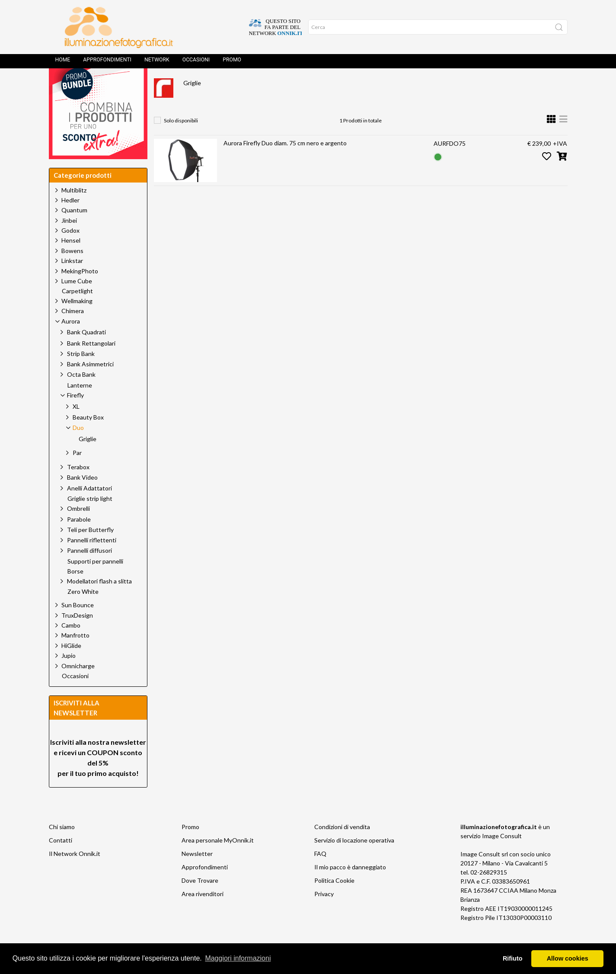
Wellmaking (77, 320)
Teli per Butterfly (90, 549)
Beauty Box (88, 436)
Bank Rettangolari (91, 362)
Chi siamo (62, 846)
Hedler (70, 219)
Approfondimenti (107, 63)
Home (62, 63)
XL (76, 425)
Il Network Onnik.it (74, 873)
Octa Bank (81, 393)
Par (77, 472)
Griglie (192, 102)
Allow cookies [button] (567, 958)
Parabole (79, 538)
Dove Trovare (200, 900)
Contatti (60, 859)
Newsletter (197, 873)
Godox (70, 249)
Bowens (72, 270)
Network (156, 63)
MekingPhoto (79, 290)
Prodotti (200, 84)
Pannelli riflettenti (91, 559)
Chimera (72, 330)
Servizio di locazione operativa (354, 859)
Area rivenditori (202, 913)
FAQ (320, 873)
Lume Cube (76, 300)
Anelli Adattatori (89, 507)
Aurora (241, 84)
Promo (232, 63)
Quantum (74, 229)
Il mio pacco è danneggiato (350, 886)
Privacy (324, 913)
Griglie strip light (89, 518)
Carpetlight (77, 310)
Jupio (68, 675)
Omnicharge (78, 685)
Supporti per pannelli (95, 580)
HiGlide (71, 665)
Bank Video (82, 496)
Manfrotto (75, 654)
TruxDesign (77, 634)
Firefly (278, 84)
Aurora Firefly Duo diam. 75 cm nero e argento (285, 162)
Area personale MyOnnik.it (218, 859)
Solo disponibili (181, 140)
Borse (75, 590)
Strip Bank (81, 373)
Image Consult (502, 855)
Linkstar (72, 280)
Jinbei (69, 240)
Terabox (78, 486)
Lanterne (79, 404)
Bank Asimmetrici (90, 383)
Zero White (83, 611)
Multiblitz (73, 209)
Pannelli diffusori (89, 570)
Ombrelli (78, 528)
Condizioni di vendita (342, 846)
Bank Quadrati (86, 351)
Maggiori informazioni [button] (238, 958)
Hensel (70, 259)
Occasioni (196, 63)
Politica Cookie (334, 900)
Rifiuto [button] (513, 958)
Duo (311, 84)
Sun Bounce (77, 624)
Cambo (70, 644)
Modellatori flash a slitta (99, 600)
